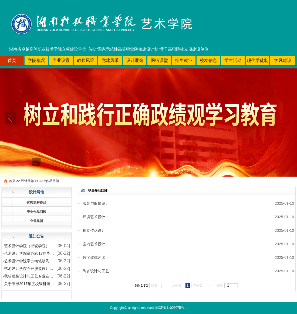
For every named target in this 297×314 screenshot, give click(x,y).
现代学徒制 (257, 60)
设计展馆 (134, 60)
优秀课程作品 (36, 202)
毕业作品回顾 (49, 181)
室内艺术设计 (94, 244)
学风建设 (282, 60)
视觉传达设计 (94, 230)
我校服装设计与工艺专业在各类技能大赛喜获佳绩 (45, 276)
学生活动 (233, 60)
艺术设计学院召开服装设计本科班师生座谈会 (42, 268)
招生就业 (184, 60)
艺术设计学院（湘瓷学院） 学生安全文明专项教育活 (48, 246)
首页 (12, 60)
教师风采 (85, 60)
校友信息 (208, 60)
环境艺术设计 (94, 217)
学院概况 (36, 60)
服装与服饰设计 (96, 203)
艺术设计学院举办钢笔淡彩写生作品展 (36, 261)
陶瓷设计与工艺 (96, 271)
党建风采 (110, 60)
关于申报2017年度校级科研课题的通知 (36, 284)
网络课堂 (159, 60)
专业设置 (61, 60)
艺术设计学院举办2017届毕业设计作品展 (38, 253)
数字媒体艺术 (94, 257)
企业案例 (36, 221)
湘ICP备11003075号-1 (170, 308)
